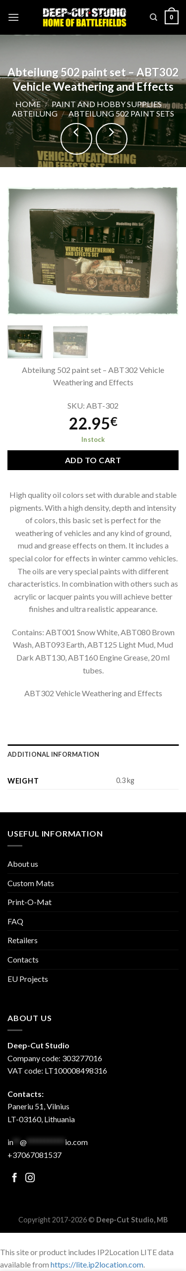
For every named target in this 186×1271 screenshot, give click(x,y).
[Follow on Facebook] (14, 1178)
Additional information (53, 754)
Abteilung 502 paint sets (121, 113)
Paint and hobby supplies (107, 104)
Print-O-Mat (29, 902)
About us (22, 863)
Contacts (23, 959)
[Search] (153, 17)
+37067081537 (34, 1154)
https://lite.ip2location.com (97, 1264)
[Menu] (13, 17)
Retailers (22, 940)
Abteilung (35, 113)
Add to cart (93, 460)
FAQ (15, 921)
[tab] (93, 754)
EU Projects (27, 978)
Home (28, 104)
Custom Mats (30, 883)
